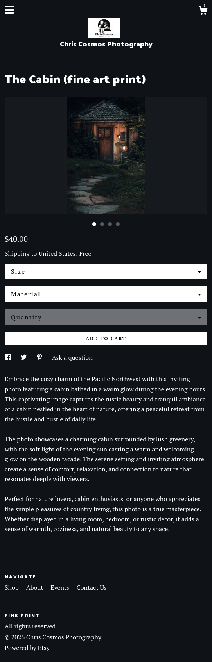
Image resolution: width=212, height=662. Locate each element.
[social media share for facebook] (9, 357)
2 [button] (102, 224)
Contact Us (92, 587)
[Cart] (203, 12)
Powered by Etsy (27, 647)
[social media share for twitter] (24, 357)
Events (60, 587)
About (35, 587)
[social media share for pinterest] (40, 357)
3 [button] (110, 224)
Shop (12, 587)
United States (56, 253)
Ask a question (72, 357)
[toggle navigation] (9, 10)
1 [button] (94, 224)
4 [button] (118, 224)
